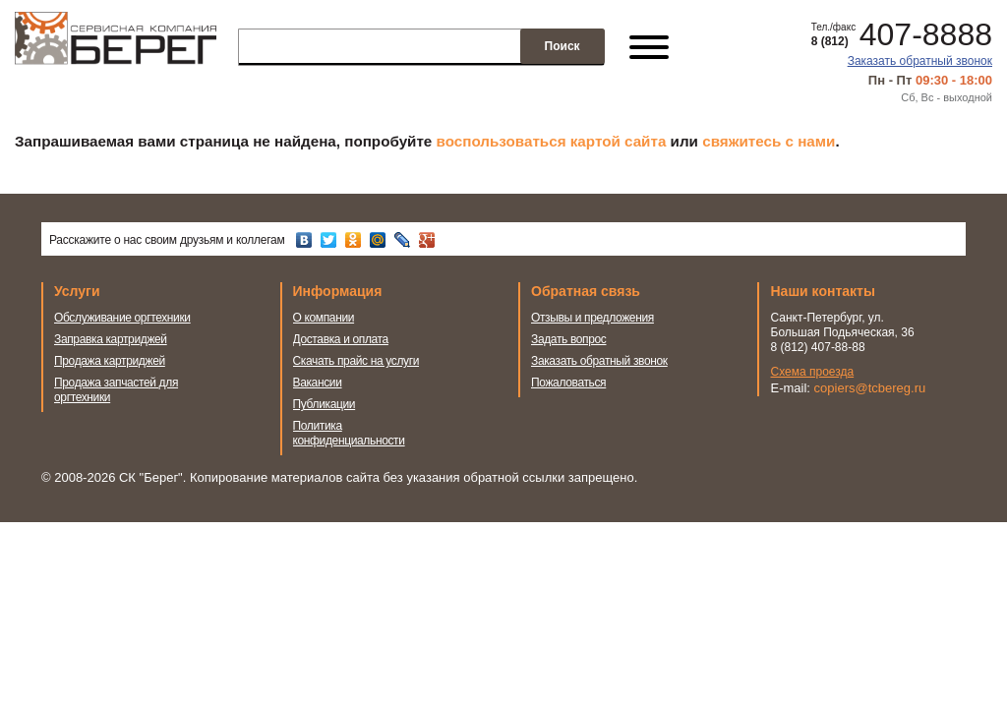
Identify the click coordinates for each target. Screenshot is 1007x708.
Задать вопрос (569, 339)
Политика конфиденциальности (349, 433)
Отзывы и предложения (592, 317)
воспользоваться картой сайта (552, 141)
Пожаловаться (568, 382)
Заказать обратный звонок (920, 61)
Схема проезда (813, 372)
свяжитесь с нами (768, 141)
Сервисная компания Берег (115, 47)
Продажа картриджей (109, 361)
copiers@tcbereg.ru (870, 388)
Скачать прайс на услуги (356, 361)
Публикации (324, 404)
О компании (324, 317)
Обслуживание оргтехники (122, 317)
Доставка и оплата (340, 339)
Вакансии (317, 382)
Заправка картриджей (110, 339)
